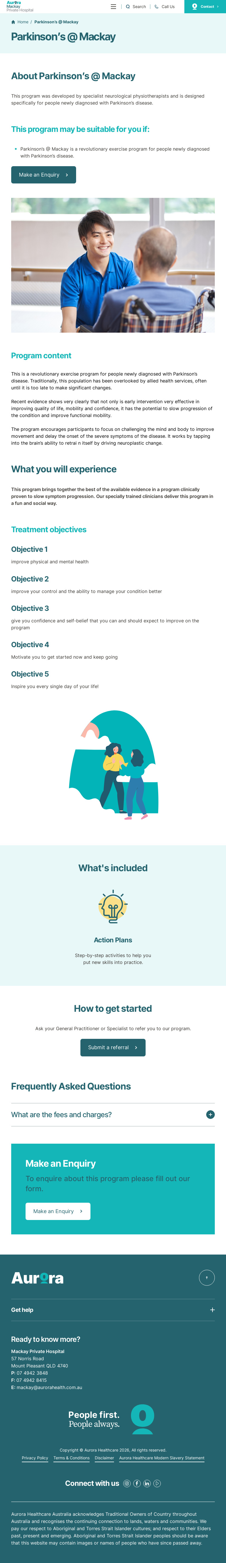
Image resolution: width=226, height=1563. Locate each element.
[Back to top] (207, 1278)
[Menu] (113, 6)
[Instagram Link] (127, 1483)
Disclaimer (104, 1458)
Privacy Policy (35, 1458)
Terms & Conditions (71, 1458)
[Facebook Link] (137, 1483)
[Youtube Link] (157, 1483)
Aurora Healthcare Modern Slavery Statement (161, 1458)
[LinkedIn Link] (147, 1483)
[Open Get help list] (113, 1310)
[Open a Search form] (135, 6)
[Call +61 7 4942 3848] (164, 6)
